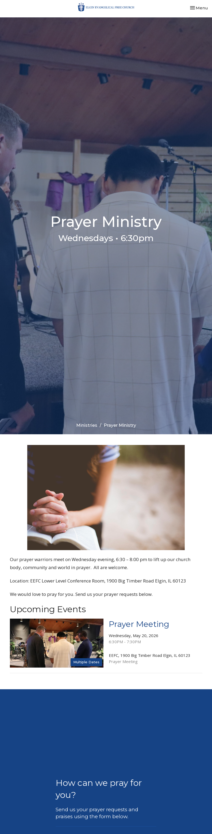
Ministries (86, 425)
